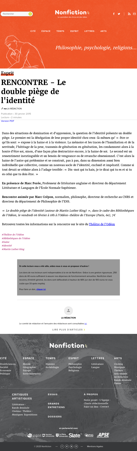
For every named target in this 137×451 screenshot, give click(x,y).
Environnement (32, 373)
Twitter (67, 446)
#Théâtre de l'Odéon (13, 234)
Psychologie (75, 367)
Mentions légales (95, 446)
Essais (53, 394)
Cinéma (118, 364)
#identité (7, 245)
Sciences (11, 364)
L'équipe (104, 400)
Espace (46, 31)
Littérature (97, 364)
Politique (5, 373)
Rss (129, 13)
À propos (91, 394)
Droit (3, 364)
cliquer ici (41, 289)
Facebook (62, 446)
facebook (113, 13)
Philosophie (75, 364)
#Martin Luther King (13, 249)
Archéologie (52, 367)
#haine (5, 242)
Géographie (29, 367)
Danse (117, 383)
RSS (71, 446)
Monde (27, 364)
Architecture (121, 377)
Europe (27, 370)
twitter (118, 13)
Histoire (50, 364)
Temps (60, 31)
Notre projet (91, 400)
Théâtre (118, 370)
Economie (5, 370)
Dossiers (55, 416)
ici (86, 323)
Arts (103, 31)
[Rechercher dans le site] (17, 14)
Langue (95, 367)
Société (4, 367)
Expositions (30, 414)
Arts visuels (120, 373)
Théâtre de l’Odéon (102, 224)
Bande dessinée (122, 380)
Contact (104, 406)
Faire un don (91, 406)
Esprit (74, 31)
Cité (33, 31)
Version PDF (7, 121)
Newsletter (134, 13)
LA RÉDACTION (14, 108)
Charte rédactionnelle (96, 403)
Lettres (89, 31)
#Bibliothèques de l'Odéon (16, 238)
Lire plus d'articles (67, 329)
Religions (73, 370)
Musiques (119, 367)
